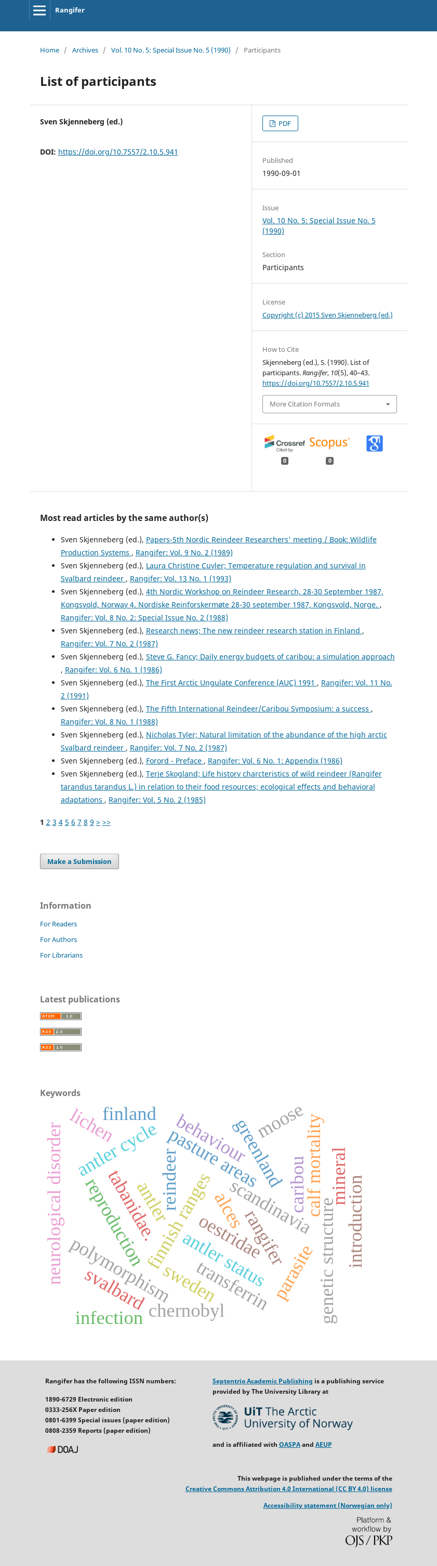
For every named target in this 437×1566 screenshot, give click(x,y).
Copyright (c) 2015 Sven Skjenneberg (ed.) (327, 315)
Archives (85, 50)
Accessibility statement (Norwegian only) (327, 1505)
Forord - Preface (175, 761)
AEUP (323, 1444)
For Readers (58, 923)
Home (49, 50)
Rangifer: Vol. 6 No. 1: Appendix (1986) (275, 761)
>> (106, 822)
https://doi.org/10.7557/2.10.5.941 (118, 152)
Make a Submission (79, 861)
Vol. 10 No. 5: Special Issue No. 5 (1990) (171, 50)
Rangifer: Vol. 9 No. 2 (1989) (184, 552)
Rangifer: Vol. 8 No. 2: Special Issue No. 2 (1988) (144, 617)
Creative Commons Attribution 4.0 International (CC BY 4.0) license (289, 1488)
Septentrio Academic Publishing (263, 1381)
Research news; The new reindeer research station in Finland (254, 630)
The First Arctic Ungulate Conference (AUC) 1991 (231, 682)
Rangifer (70, 10)
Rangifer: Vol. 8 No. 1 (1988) (109, 722)
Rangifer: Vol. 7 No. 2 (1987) (109, 643)
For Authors (58, 939)
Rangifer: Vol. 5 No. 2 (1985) (157, 800)
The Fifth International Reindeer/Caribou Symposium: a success (258, 709)
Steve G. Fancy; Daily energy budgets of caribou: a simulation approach (270, 656)
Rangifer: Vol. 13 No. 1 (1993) (180, 578)
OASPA (289, 1444)
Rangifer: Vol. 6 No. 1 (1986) (113, 669)
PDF (284, 123)
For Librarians (61, 955)
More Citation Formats (305, 404)
